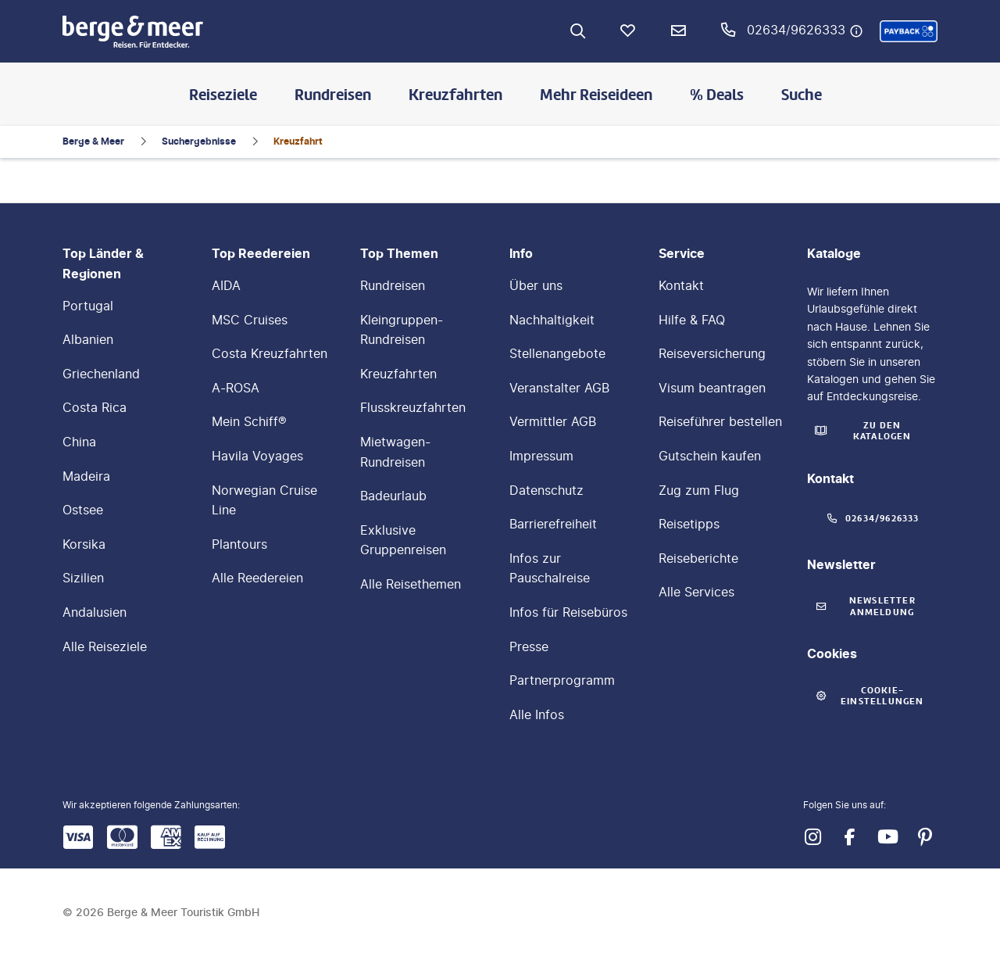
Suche (801, 94)
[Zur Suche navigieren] (578, 31)
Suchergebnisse (199, 141)
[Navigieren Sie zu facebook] (850, 837)
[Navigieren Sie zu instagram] (812, 837)
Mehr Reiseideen (596, 94)
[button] (909, 31)
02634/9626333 (796, 30)
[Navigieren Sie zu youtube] (887, 837)
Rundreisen (333, 94)
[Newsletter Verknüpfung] (678, 31)
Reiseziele (223, 94)
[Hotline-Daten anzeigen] (856, 31)
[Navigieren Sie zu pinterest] (925, 837)
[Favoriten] (628, 31)
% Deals (717, 94)
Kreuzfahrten (455, 94)
